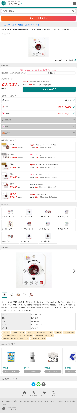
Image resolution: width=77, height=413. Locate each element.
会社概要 (60, 401)
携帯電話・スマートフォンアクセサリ (15, 338)
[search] (73, 11)
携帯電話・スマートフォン (45, 335)
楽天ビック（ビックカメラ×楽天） (40, 81)
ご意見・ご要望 (18, 401)
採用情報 (26, 401)
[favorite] (74, 29)
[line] (38, 384)
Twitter (4, 404)
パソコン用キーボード (32, 25)
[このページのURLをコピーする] (44, 384)
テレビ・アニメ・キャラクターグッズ (40, 332)
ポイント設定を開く (38, 18)
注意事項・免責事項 (36, 401)
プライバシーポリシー (50, 401)
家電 (9, 25)
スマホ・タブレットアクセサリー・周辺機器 (17, 335)
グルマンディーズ (18, 332)
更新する (51, 73)
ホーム (3, 25)
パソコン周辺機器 (17, 25)
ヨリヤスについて (7, 401)
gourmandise (69, 332)
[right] (74, 270)
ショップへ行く (49, 89)
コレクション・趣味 (38, 338)
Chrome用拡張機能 (70, 401)
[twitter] (33, 384)
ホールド (6, 332)
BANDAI (58, 332)
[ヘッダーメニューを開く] (74, 3)
